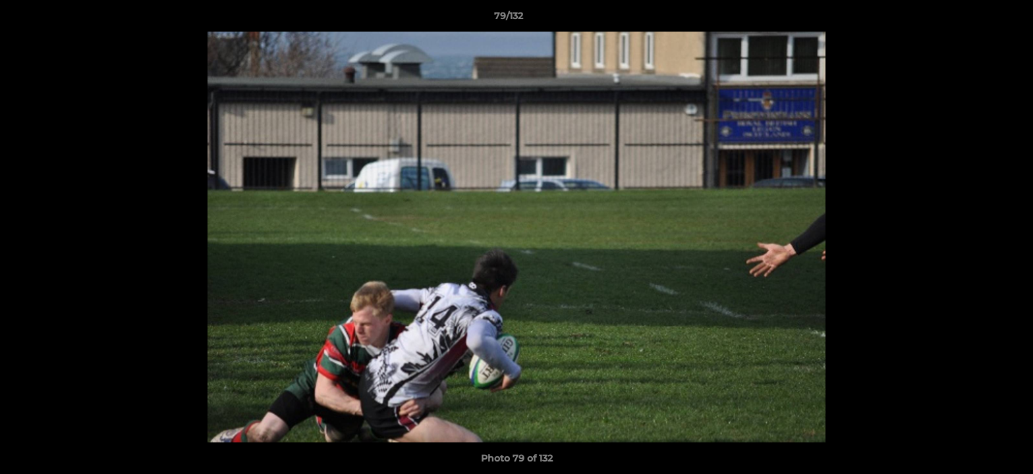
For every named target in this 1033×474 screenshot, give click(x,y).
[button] (978, 19)
